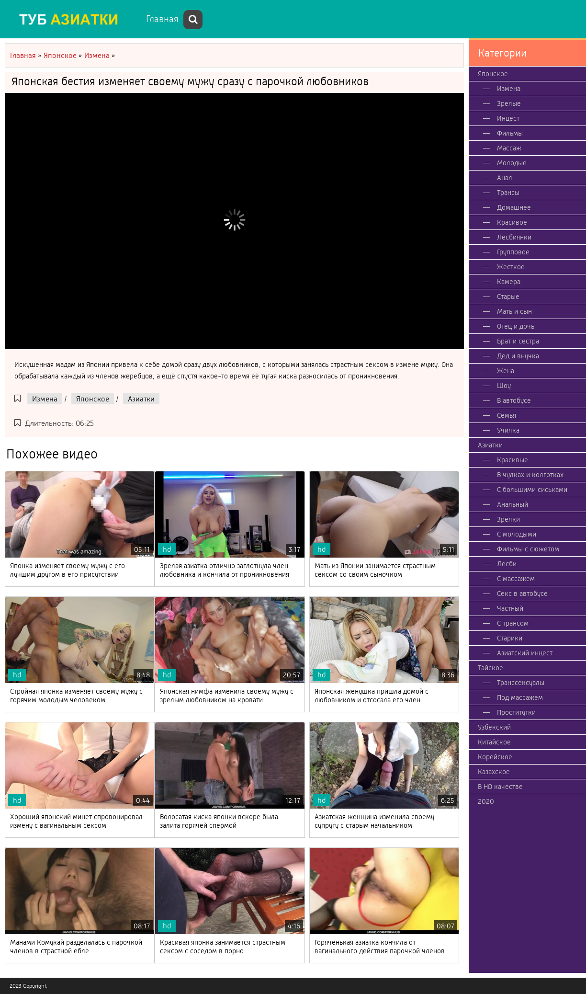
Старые (508, 296)
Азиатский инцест (524, 653)
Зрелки (508, 519)
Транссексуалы (520, 682)
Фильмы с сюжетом (528, 549)
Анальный (512, 504)
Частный (510, 608)
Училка (508, 430)
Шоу (504, 385)
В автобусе (514, 400)
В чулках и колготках (530, 474)
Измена (44, 398)
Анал (504, 177)
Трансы (508, 192)
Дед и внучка (518, 356)
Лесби (507, 564)
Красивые (512, 460)
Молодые (512, 163)
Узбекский (494, 727)
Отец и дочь (515, 326)
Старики (509, 638)
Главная (162, 18)
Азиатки (141, 398)
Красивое (512, 222)
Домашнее (514, 207)
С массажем (516, 578)
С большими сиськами (532, 489)
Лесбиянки (514, 237)
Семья (506, 415)
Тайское (490, 667)
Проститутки (516, 712)
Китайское (494, 742)
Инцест (508, 118)
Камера (508, 281)
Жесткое (511, 267)
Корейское (495, 757)
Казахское (494, 771)
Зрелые (509, 103)
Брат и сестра (518, 341)
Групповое (513, 252)
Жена (505, 370)
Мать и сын (514, 311)
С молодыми (516, 534)
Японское (92, 398)
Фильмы (510, 133)
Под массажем (520, 697)
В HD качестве (500, 786)
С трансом (513, 623)
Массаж (509, 148)
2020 (486, 801)
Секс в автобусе (522, 593)
